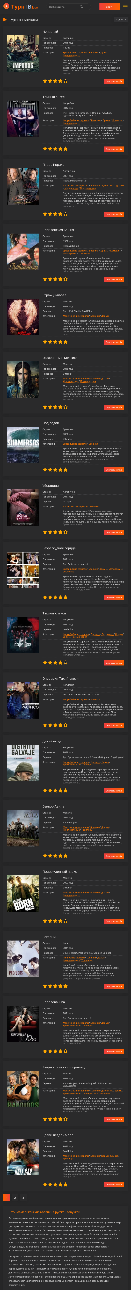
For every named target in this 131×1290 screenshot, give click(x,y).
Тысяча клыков (51, 600)
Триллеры (80, 245)
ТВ (24, 6)
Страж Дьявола (51, 287)
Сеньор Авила (50, 794)
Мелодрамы (66, 183)
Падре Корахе (50, 159)
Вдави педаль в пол (54, 1112)
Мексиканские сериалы (73, 308)
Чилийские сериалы (71, 939)
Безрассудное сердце (56, 535)
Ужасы (63, 624)
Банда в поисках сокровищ (60, 1047)
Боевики (90, 52)
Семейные (65, 558)
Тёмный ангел (50, 92)
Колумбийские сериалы (73, 115)
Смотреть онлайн (114, 76)
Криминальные (115, 52)
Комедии (114, 115)
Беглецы (46, 919)
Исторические (115, 368)
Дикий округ (49, 728)
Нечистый (47, 31)
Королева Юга (50, 982)
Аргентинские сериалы (72, 180)
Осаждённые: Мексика (57, 347)
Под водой (47, 410)
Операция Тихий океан (57, 666)
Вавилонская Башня (55, 222)
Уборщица (47, 473)
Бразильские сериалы (72, 52)
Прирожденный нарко (56, 859)
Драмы (101, 52)
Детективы (105, 180)
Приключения (83, 183)
